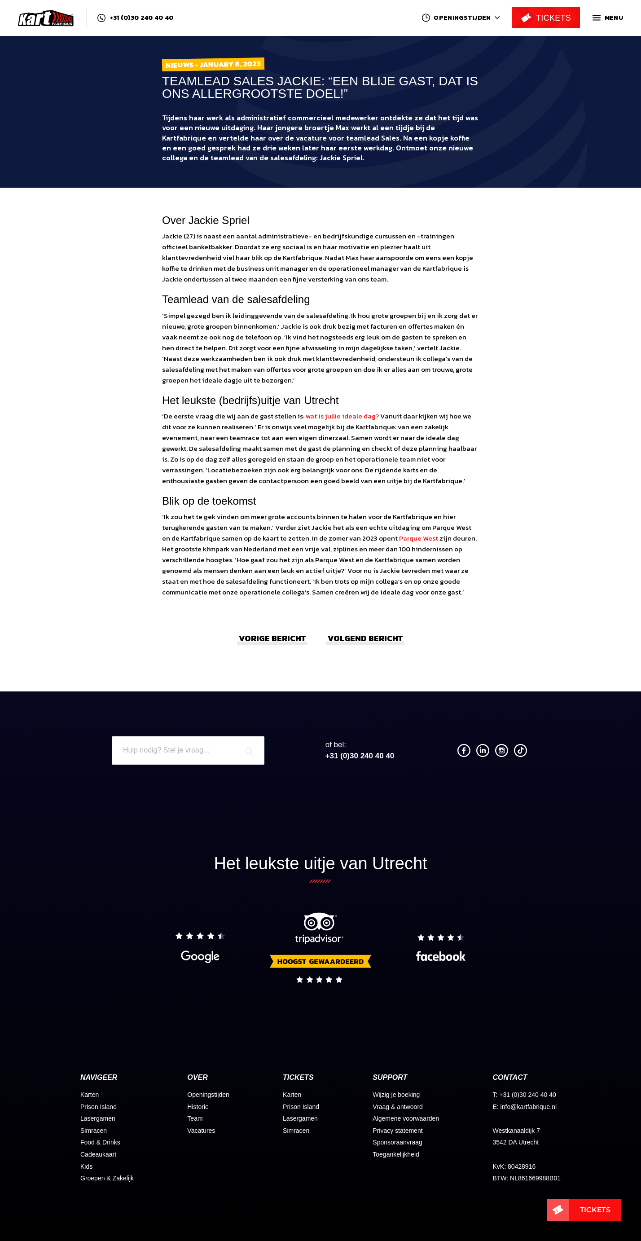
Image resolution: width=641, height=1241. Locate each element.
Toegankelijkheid (396, 1154)
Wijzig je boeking (396, 1094)
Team (194, 1118)
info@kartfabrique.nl (529, 1106)
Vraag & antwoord (398, 1106)
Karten (89, 1094)
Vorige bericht (272, 638)
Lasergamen (97, 1118)
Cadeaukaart (98, 1154)
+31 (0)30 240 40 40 (135, 17)
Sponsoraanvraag (397, 1142)
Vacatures (201, 1130)
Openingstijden (208, 1094)
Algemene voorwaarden (406, 1118)
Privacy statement (397, 1130)
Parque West (418, 538)
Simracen (93, 1130)
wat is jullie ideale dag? (342, 416)
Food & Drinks (100, 1142)
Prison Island (98, 1106)
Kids (86, 1166)
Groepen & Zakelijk (107, 1178)
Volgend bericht (365, 638)
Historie (197, 1106)
